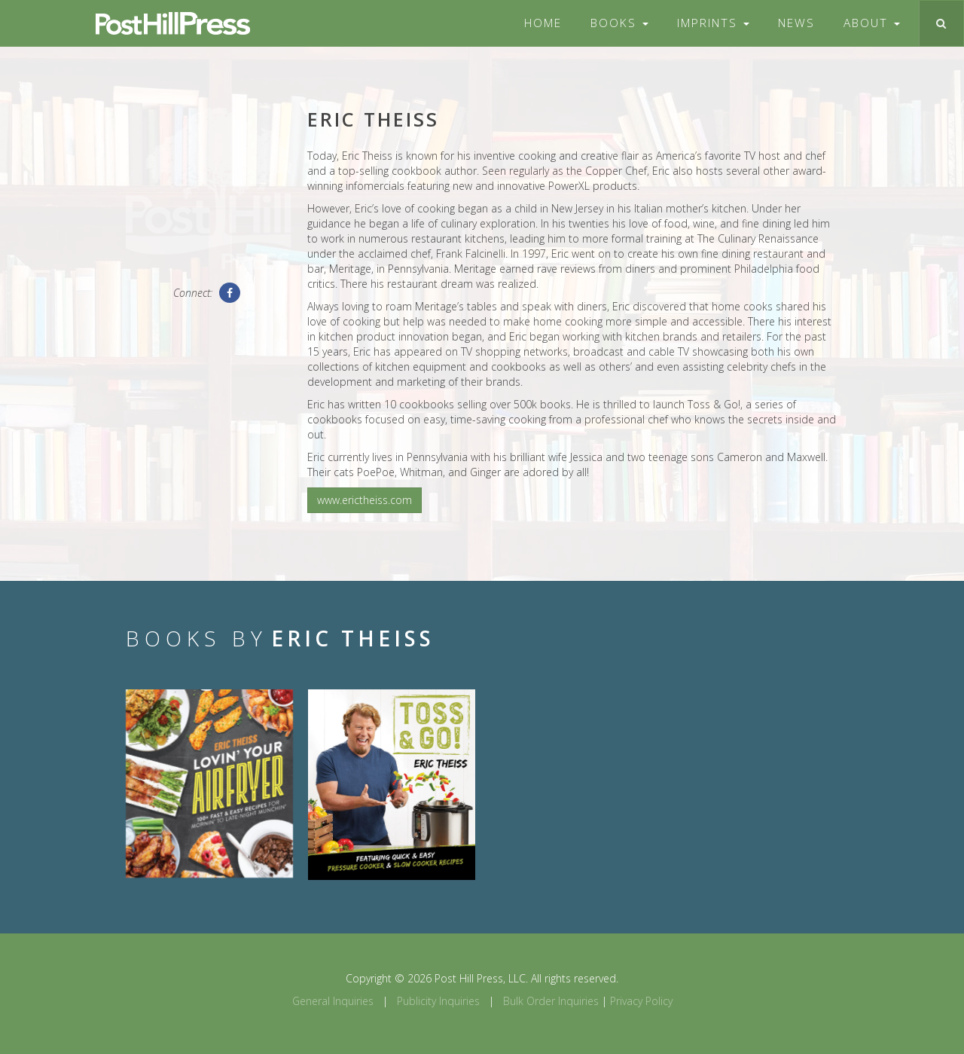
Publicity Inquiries (438, 1001)
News (796, 23)
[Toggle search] (941, 23)
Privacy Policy (641, 1001)
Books (619, 23)
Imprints (713, 23)
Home (543, 23)
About (872, 23)
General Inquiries (333, 1001)
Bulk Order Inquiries (551, 1001)
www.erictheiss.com (364, 500)
